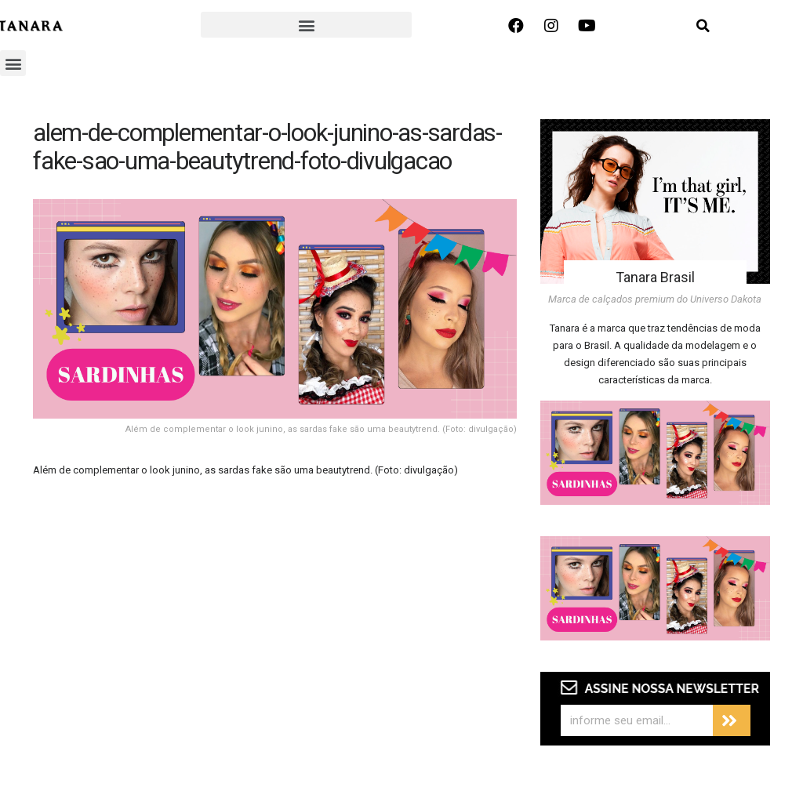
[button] (306, 25)
